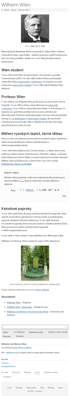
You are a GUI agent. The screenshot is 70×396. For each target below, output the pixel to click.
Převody (7, 336)
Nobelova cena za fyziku (58, 332)
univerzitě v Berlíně (22, 85)
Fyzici (13, 10)
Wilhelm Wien (14, 302)
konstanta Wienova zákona (20, 348)
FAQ (42, 388)
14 (64, 196)
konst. (30, 189)
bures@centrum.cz (8, 366)
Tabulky (27, 372)
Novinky (19, 388)
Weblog (51, 388)
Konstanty (20, 336)
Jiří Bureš (4, 363)
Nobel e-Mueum (42, 290)
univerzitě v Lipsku (37, 118)
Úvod (6, 10)
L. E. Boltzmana (18, 118)
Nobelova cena (36, 332)
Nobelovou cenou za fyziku (16, 164)
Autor (60, 388)
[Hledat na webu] (35, 326)
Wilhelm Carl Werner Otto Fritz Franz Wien (27, 311)
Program (7, 377)
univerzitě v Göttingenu (30, 81)
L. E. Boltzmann (19, 332)
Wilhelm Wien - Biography (19, 307)
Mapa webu (31, 388)
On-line (4, 372)
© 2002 (31, 391)
